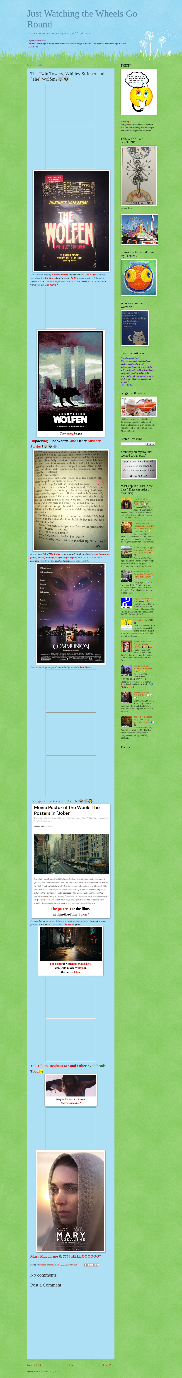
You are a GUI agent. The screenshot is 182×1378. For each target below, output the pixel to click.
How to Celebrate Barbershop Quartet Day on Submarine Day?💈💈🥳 (144, 575)
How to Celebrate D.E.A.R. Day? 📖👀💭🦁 (142, 695)
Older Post (108, 1365)
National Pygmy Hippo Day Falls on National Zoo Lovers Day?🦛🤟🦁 (143, 551)
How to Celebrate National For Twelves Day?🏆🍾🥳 (142, 668)
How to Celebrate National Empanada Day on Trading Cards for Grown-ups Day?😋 (144, 527)
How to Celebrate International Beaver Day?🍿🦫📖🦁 (142, 501)
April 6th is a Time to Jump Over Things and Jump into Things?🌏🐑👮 (144, 721)
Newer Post (34, 1365)
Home (71, 1365)
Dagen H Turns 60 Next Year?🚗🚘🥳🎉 (143, 599)
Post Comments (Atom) (49, 1371)
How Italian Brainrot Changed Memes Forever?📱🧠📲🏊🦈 (143, 644)
